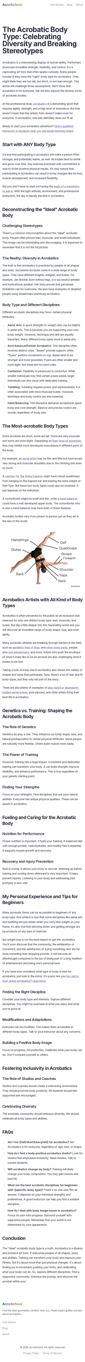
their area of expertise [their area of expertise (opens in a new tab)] (66, 440)
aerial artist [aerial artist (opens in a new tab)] (29, 458)
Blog (69, 4)
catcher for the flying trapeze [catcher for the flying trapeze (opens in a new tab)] (24, 476)
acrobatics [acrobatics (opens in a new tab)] (40, 103)
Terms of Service (52, 1353)
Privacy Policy (31, 1353)
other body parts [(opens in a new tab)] (56, 647)
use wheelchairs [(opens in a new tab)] (18, 652)
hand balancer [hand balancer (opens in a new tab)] (68, 498)
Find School (57, 4)
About (79, 4)
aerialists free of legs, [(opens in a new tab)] (26, 647)
